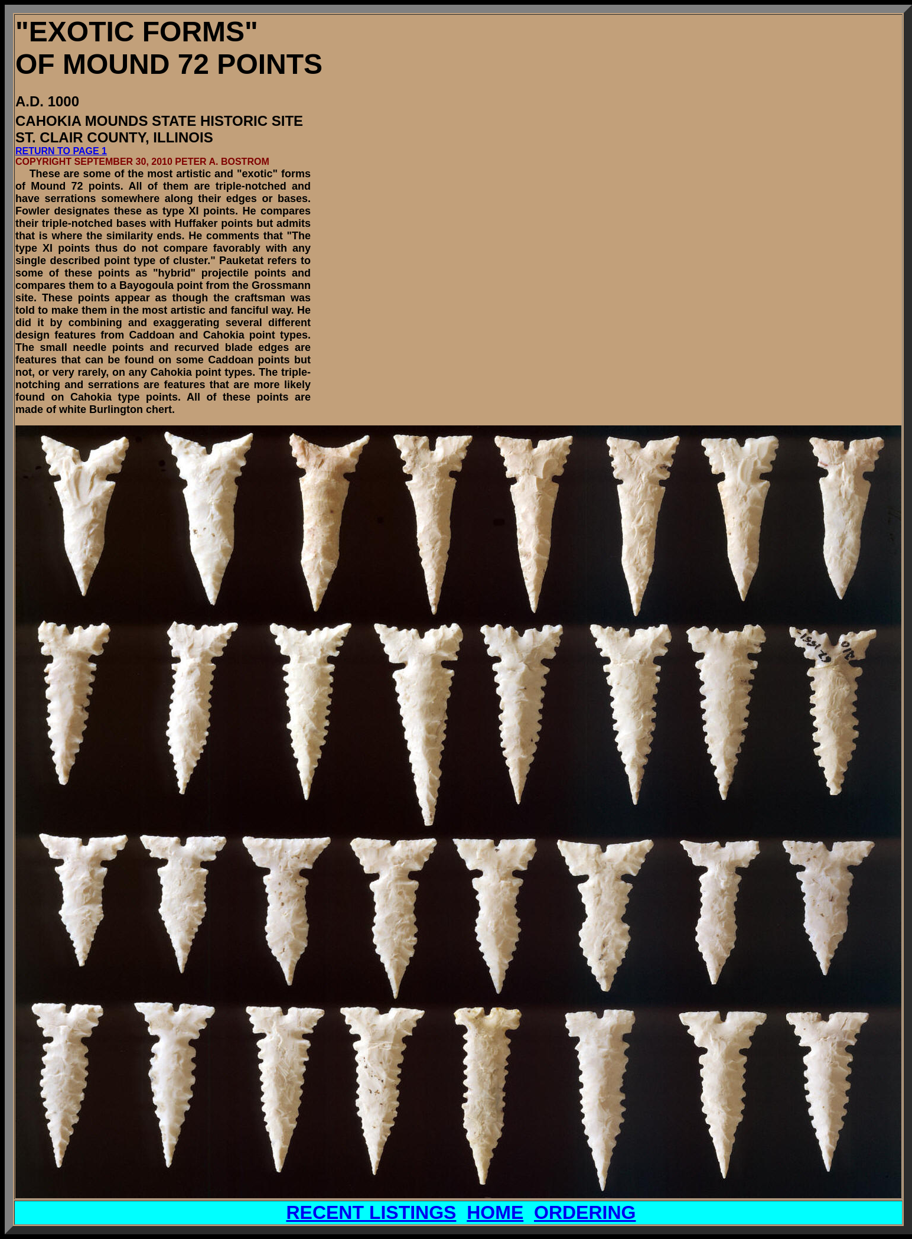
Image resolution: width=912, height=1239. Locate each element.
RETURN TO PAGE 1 (61, 151)
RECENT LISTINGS (371, 1212)
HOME (495, 1212)
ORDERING (585, 1212)
